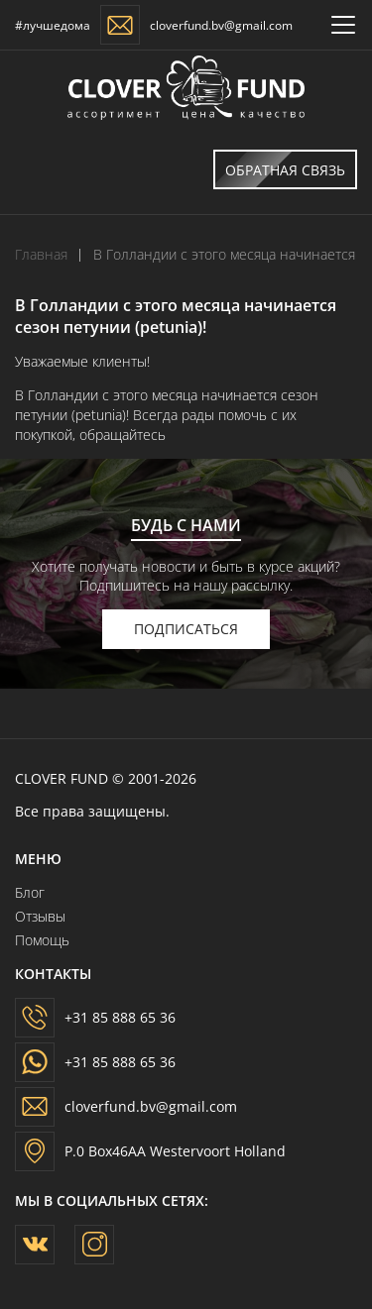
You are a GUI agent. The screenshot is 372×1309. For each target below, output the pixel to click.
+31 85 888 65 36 (120, 1017)
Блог (30, 892)
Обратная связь (279, 169)
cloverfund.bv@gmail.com (221, 25)
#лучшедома (52, 25)
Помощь (42, 939)
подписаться (186, 628)
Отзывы (40, 916)
